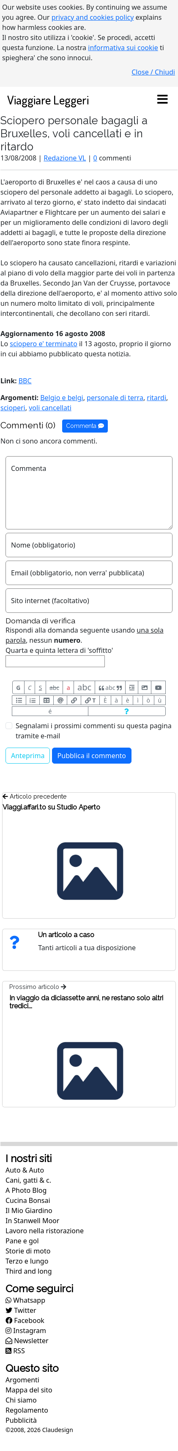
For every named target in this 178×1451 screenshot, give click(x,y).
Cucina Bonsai (27, 1200)
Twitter (20, 1310)
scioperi (12, 407)
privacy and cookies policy (93, 17)
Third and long (28, 1271)
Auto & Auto (24, 1170)
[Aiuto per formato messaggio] (127, 711)
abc (54, 688)
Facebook (24, 1320)
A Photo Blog (26, 1190)
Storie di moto (27, 1251)
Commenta (85, 425)
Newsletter (27, 1340)
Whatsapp (25, 1300)
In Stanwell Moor (32, 1220)
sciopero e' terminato (43, 343)
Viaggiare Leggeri (48, 99)
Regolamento (26, 1410)
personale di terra (115, 397)
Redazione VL (65, 158)
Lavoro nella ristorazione (44, 1230)
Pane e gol (22, 1240)
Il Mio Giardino (28, 1210)
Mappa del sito (28, 1390)
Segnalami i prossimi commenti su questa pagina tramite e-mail (94, 730)
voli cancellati (50, 407)
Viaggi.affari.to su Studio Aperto (51, 807)
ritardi (156, 397)
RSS (15, 1350)
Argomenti (22, 1379)
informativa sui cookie (123, 47)
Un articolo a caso (66, 935)
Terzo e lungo (26, 1261)
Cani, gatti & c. (28, 1180)
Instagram (25, 1330)
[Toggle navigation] (162, 99)
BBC (25, 380)
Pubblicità (21, 1420)
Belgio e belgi (61, 397)
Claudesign (57, 1430)
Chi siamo (21, 1400)
